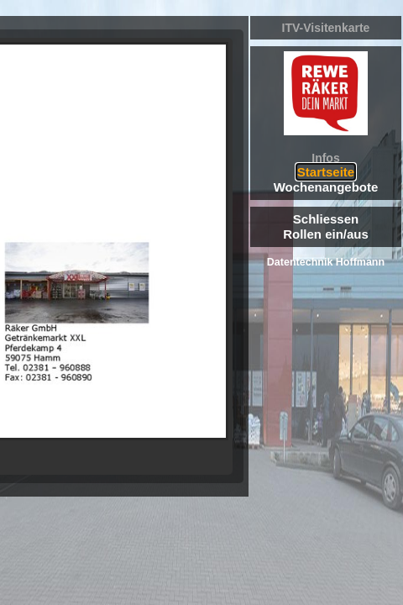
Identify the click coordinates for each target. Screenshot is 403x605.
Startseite (325, 172)
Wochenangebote (326, 187)
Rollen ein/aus (326, 234)
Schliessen (326, 219)
